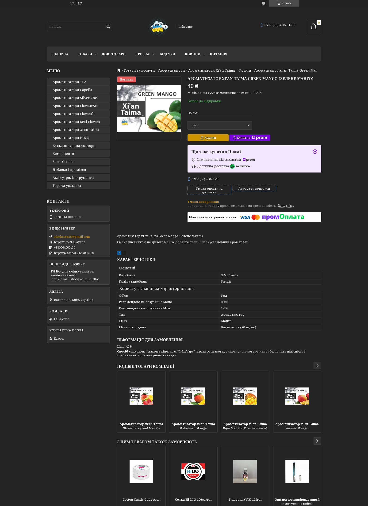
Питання (218, 54)
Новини (192, 54)
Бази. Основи (64, 162)
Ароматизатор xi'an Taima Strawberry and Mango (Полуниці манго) (141, 426)
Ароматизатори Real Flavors (76, 122)
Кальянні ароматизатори (74, 146)
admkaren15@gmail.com (72, 236)
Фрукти (244, 70)
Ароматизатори (171, 70)
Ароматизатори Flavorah (74, 114)
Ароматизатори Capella (72, 90)
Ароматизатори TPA (69, 82)
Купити (210, 137)
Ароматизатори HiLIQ (71, 138)
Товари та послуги (139, 70)
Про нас (142, 54)
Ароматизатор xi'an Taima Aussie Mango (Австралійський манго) (297, 426)
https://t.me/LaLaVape (69, 242)
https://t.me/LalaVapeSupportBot (75, 279)
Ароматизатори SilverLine (75, 98)
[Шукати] (108, 27)
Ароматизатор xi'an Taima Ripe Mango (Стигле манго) (245, 426)
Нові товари (114, 54)
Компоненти (63, 154)
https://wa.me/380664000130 (74, 253)
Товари (85, 54)
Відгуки (167, 54)
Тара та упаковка (67, 186)
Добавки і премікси (69, 170)
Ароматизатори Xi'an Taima (211, 70)
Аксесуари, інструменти (73, 178)
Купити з (252, 137)
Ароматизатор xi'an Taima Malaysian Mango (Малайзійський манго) (193, 426)
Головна (59, 54)
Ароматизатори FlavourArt (75, 106)
